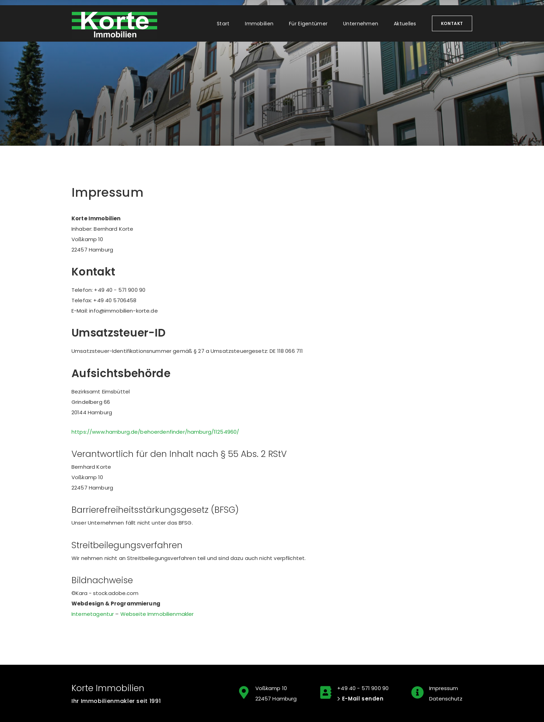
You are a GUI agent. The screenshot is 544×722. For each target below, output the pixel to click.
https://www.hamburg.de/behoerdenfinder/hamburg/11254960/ (155, 431)
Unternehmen (360, 23)
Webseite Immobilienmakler (157, 614)
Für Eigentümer (308, 23)
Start (223, 23)
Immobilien (259, 23)
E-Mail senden (363, 698)
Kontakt (452, 23)
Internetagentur (92, 614)
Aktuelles (405, 23)
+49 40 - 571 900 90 (363, 688)
